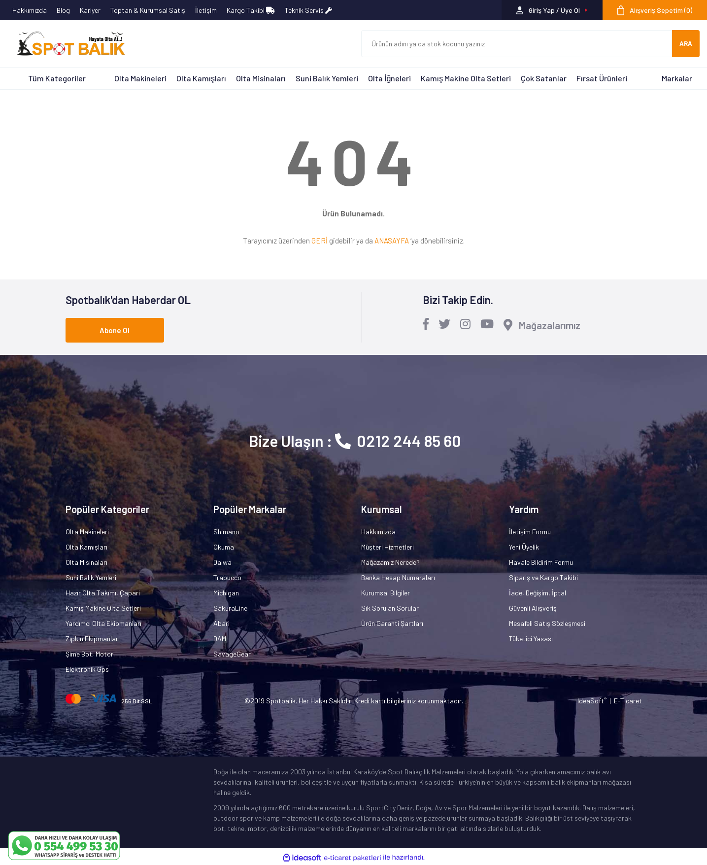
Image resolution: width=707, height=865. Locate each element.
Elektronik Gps (87, 669)
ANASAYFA (391, 240)
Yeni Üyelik (524, 547)
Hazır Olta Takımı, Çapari (103, 592)
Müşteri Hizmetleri (387, 547)
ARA (685, 43)
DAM (219, 638)
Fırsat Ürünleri (601, 78)
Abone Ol (115, 330)
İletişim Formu (530, 531)
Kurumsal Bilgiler (385, 592)
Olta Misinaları (261, 78)
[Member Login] (552, 10)
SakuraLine (230, 608)
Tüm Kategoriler (57, 78)
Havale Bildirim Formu (541, 562)
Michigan (226, 592)
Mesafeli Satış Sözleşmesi (547, 623)
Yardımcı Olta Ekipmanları (103, 623)
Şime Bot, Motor (89, 654)
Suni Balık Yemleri (327, 78)
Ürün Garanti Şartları (392, 623)
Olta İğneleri (389, 78)
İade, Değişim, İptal (537, 592)
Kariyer (90, 10)
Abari (221, 623)
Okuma (223, 547)
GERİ (319, 240)
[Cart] (655, 10)
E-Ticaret (628, 700)
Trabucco (227, 577)
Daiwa (222, 562)
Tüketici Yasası (531, 638)
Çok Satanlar (544, 78)
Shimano (226, 531)
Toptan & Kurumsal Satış (147, 10)
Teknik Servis (308, 10)
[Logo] (66, 44)
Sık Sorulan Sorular (390, 608)
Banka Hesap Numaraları (398, 577)
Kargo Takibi (251, 10)
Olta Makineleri (140, 78)
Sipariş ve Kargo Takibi (543, 577)
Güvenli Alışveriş (533, 608)
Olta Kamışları (201, 78)
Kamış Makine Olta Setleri (466, 78)
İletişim (206, 10)
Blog (63, 10)
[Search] (517, 43)
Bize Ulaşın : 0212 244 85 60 (355, 440)
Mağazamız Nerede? (390, 562)
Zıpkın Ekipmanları (93, 638)
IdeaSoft (591, 700)
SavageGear (232, 654)
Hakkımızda (29, 10)
